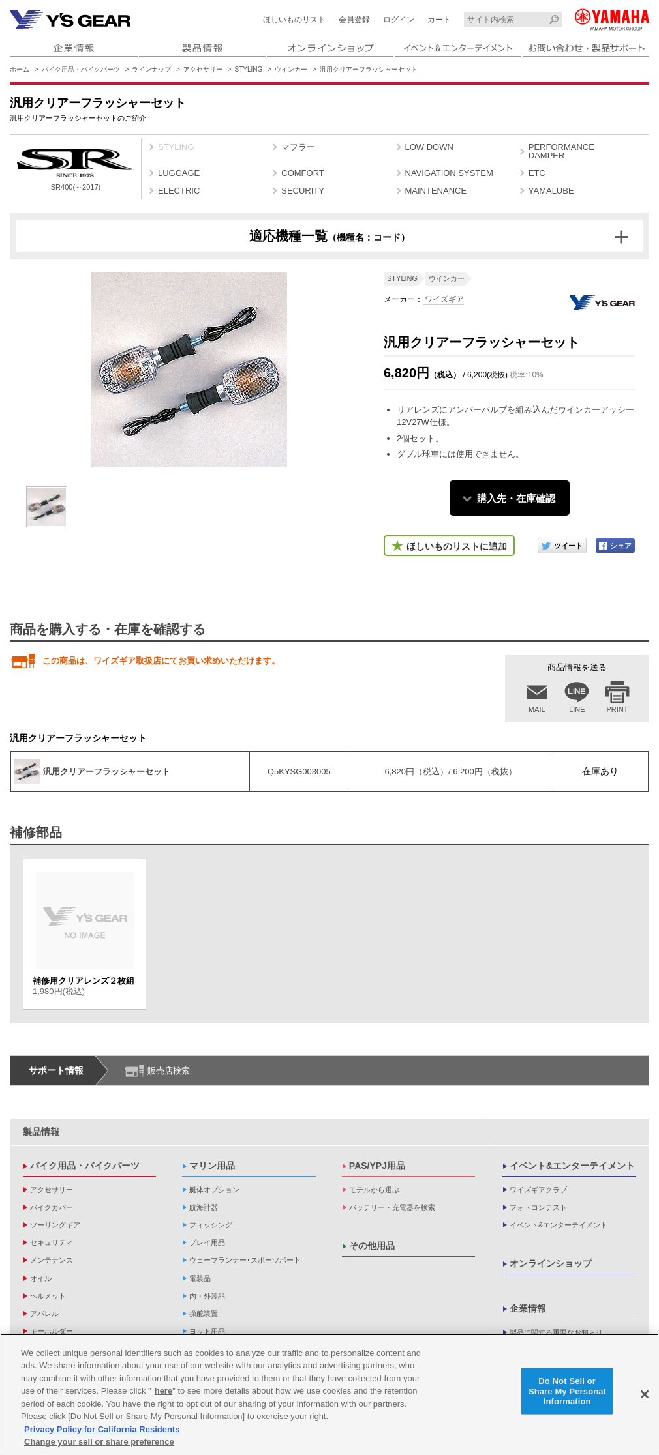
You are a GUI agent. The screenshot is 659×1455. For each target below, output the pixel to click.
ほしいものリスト (294, 19)
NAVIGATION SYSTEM (449, 173)
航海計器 (203, 1207)
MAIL (537, 709)
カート (439, 19)
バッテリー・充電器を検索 (392, 1207)
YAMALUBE (551, 191)
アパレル (44, 1313)
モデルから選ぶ (374, 1190)
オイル (41, 1278)
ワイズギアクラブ (538, 1190)
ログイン (398, 19)
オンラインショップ (551, 1263)
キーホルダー (51, 1331)
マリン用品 (212, 1165)
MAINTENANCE (436, 191)
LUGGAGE (179, 173)
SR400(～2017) (75, 170)
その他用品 (372, 1246)
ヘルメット (48, 1296)
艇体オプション (214, 1190)
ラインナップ (151, 69)
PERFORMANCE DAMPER (561, 151)
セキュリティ (51, 1242)
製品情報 (41, 1131)
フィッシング (210, 1225)
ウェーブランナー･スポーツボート (245, 1260)
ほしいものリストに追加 (456, 546)
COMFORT (302, 173)
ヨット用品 (207, 1331)
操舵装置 (203, 1313)
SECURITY (302, 191)
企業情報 (528, 1308)
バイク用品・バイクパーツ (81, 69)
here (163, 1393)
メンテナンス (51, 1260)
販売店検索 (168, 1071)
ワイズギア (443, 299)
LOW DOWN (429, 147)
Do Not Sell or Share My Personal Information (567, 1392)
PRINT (617, 709)
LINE (577, 709)
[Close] (644, 1395)
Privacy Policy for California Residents (101, 1430)
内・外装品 (207, 1296)
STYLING (249, 69)
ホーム (19, 69)
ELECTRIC (179, 191)
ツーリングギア (55, 1225)
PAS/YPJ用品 (377, 1165)
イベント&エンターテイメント (572, 1165)
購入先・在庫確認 (516, 498)
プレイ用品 (207, 1242)
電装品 (200, 1278)
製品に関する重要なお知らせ (556, 1332)
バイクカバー (51, 1207)
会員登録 (354, 19)
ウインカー (291, 69)
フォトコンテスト (538, 1207)
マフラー (298, 147)
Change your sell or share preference (99, 1443)
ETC (537, 173)
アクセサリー (202, 69)
